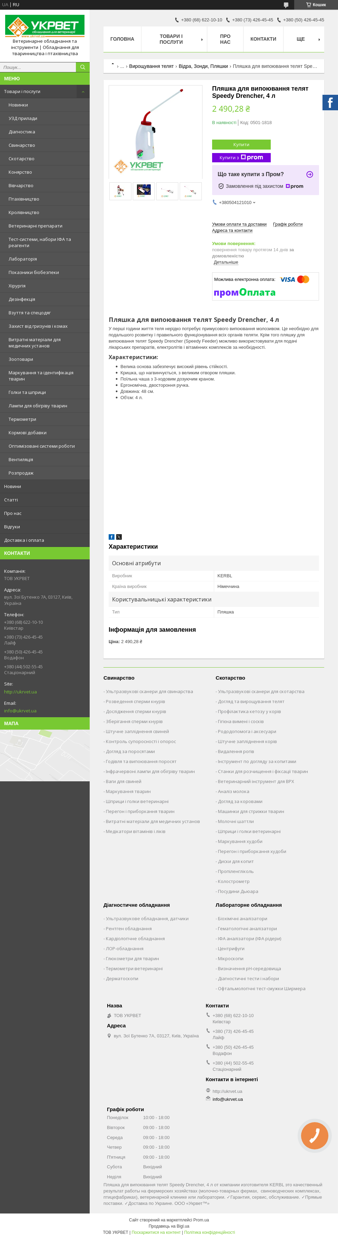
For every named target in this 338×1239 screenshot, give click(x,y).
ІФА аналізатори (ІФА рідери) (249, 938)
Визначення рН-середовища (249, 968)
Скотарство (21, 158)
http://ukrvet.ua (20, 692)
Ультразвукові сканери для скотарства (261, 691)
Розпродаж (21, 473)
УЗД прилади (23, 118)
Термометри (22, 419)
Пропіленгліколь (236, 871)
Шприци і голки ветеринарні (137, 801)
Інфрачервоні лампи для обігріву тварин (150, 771)
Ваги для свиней (123, 781)
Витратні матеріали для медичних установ (35, 342)
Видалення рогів (236, 751)
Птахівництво (24, 199)
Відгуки (12, 527)
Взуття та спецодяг (30, 312)
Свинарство (22, 145)
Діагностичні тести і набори (248, 978)
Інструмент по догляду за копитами (257, 761)
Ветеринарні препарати (35, 226)
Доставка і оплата (24, 540)
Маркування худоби (240, 841)
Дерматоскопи (122, 978)
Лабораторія (23, 259)
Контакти (263, 39)
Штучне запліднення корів (247, 741)
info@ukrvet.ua (20, 711)
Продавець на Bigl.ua (169, 1226)
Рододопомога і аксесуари (247, 731)
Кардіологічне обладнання (135, 938)
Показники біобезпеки (34, 272)
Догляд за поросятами (130, 751)
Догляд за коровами (240, 801)
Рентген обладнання (129, 928)
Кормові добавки (28, 432)
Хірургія (17, 286)
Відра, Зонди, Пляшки (203, 66)
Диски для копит (236, 861)
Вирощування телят (151, 66)
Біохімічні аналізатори (242, 918)
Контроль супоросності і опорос (141, 741)
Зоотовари (21, 359)
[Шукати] (83, 67)
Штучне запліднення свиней (137, 731)
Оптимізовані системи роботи (42, 446)
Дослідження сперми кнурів (136, 711)
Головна (122, 39)
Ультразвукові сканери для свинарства (149, 691)
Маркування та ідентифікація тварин (41, 375)
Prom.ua (201, 1220)
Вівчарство (21, 185)
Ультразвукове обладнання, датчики (147, 918)
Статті (11, 500)
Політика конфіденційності (209, 1232)
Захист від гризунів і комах (38, 326)
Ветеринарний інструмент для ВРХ (256, 781)
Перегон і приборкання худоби (252, 851)
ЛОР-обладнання (124, 948)
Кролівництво (24, 212)
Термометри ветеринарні (134, 968)
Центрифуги (231, 948)
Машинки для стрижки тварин (251, 811)
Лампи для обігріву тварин (38, 406)
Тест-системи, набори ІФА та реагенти (40, 242)
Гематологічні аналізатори (247, 928)
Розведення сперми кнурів (135, 701)
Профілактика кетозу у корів (249, 711)
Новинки (18, 105)
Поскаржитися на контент (156, 1232)
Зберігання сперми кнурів (134, 721)
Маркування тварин (128, 791)
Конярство (20, 172)
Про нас (12, 513)
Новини (12, 486)
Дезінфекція (22, 299)
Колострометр (234, 881)
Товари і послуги (22, 91)
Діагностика (22, 132)
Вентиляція (21, 459)
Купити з (241, 157)
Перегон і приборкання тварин (140, 811)
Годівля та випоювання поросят (141, 761)
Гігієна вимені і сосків (241, 721)
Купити (241, 144)
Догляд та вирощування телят (251, 701)
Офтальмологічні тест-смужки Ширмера (262, 988)
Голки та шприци (27, 392)
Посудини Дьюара (238, 891)
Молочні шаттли (236, 821)
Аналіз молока (233, 791)
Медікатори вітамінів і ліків (136, 831)
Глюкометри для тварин (132, 958)
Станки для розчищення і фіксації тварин (263, 771)
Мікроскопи (230, 958)
